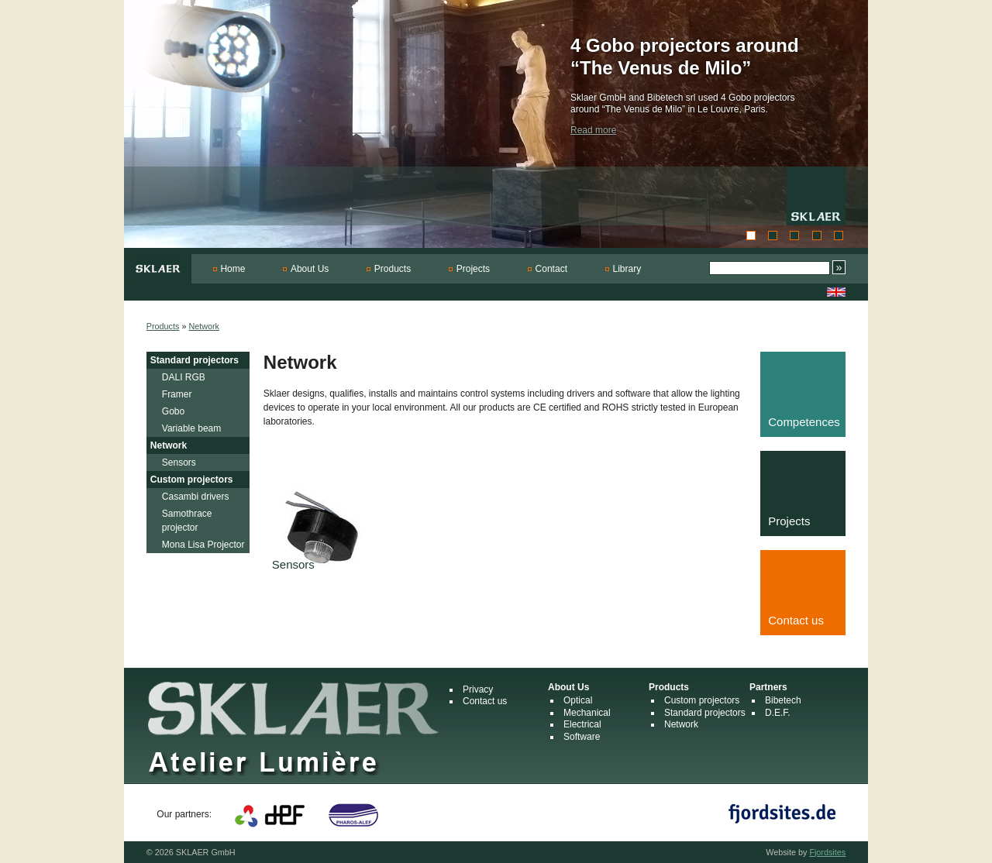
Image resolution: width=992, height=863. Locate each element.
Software (581, 736)
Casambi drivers (195, 496)
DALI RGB (183, 377)
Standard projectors (194, 360)
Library (627, 268)
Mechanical (587, 712)
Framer (177, 394)
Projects (473, 268)
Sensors (179, 462)
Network (203, 326)
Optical (577, 700)
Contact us (485, 701)
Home (232, 268)
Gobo (173, 411)
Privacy (478, 689)
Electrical (582, 724)
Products (392, 268)
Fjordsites (827, 852)
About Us (310, 268)
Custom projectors (191, 479)
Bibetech (783, 700)
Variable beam (192, 428)
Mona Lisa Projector (203, 544)
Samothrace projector (187, 520)
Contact (551, 268)
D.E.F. (777, 712)
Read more (593, 130)
